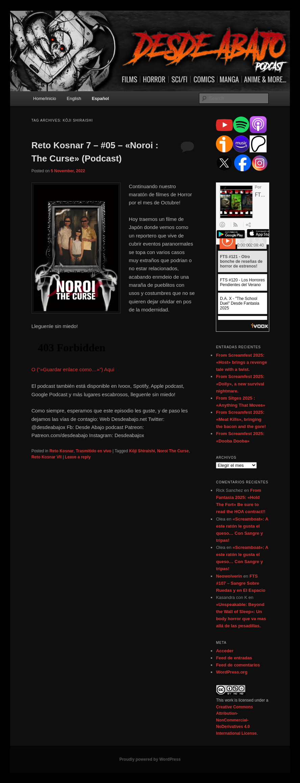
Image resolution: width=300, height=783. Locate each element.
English (74, 98)
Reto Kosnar (61, 451)
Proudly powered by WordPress (149, 759)
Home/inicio (44, 98)
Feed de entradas (234, 657)
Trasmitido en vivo (93, 451)
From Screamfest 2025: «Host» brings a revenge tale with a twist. (241, 362)
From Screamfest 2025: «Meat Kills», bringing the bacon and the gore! (241, 419)
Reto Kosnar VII (46, 457)
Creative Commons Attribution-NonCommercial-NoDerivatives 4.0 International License (236, 720)
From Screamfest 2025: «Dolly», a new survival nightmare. (240, 383)
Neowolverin (229, 576)
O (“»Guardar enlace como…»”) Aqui (72, 369)
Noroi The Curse (173, 451)
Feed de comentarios (238, 664)
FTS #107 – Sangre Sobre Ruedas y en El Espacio (240, 583)
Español (100, 98)
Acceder (224, 650)
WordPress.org (231, 672)
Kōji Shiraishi (142, 451)
